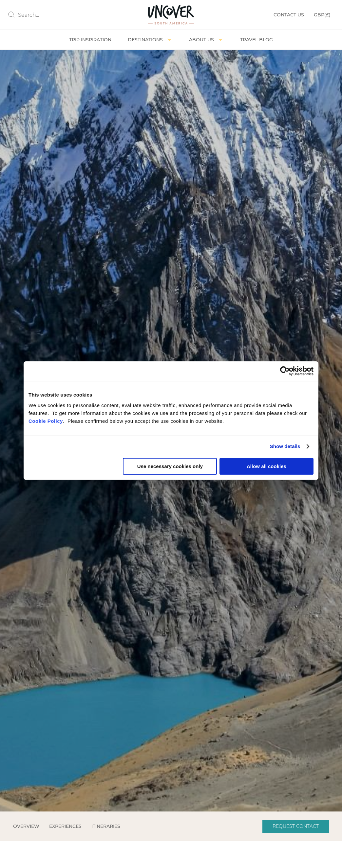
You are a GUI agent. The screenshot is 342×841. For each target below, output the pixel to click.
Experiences (65, 826)
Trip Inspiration (90, 40)
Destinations (150, 39)
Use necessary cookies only (170, 466)
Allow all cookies (266, 466)
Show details (285, 446)
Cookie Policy (45, 421)
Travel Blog (256, 40)
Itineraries (105, 826)
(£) (322, 14)
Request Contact (296, 826)
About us (206, 39)
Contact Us (289, 15)
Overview (26, 826)
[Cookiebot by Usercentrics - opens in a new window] (285, 371)
